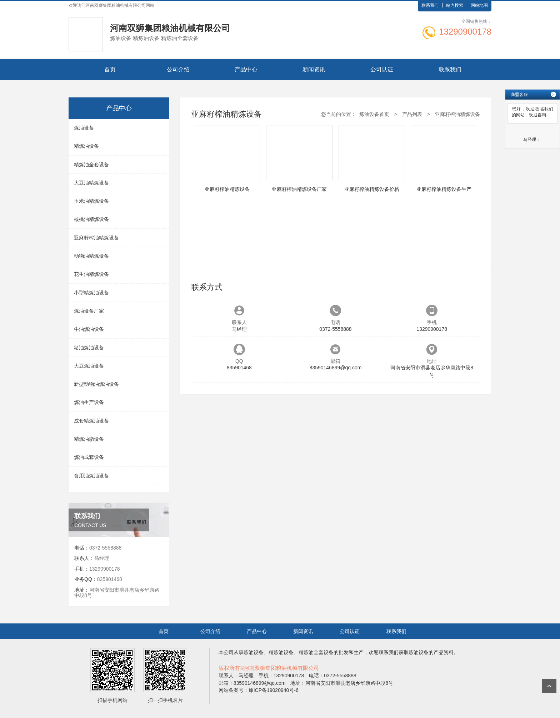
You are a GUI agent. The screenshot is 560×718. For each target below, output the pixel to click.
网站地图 (479, 5)
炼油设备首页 (374, 114)
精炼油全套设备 (91, 164)
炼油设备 (84, 128)
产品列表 (412, 114)
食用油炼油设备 (91, 476)
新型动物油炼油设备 (96, 384)
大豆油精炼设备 (91, 183)
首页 (110, 69)
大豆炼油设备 (89, 366)
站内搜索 (454, 5)
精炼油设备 (86, 146)
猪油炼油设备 (89, 347)
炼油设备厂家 (89, 311)
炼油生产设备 (89, 402)
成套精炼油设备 (91, 421)
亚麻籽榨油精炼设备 (96, 238)
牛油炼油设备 (89, 329)
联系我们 (430, 5)
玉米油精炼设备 (91, 201)
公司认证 (381, 69)
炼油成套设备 (89, 457)
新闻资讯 (313, 69)
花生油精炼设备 (91, 274)
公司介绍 (178, 69)
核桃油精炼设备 (91, 219)
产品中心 (246, 69)
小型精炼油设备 (91, 292)
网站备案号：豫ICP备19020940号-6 (259, 690)
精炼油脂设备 (89, 439)
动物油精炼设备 (91, 256)
